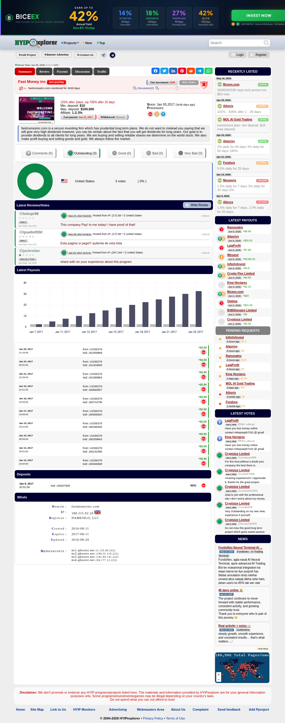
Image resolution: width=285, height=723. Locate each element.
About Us (178, 709)
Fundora (229, 162)
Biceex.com (231, 84)
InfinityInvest (236, 264)
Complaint (201, 709)
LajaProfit (234, 245)
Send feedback (229, 709)
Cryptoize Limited (239, 319)
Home (20, 709)
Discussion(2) (146, 88)
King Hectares (237, 282)
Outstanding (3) (81, 153)
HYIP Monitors (84, 709)
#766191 (205, 216)
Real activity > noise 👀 (235, 625)
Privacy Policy (153, 718)
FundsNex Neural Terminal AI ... (240, 547)
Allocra (228, 202)
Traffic (101, 71)
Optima (232, 301)
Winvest (233, 255)
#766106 (205, 234)
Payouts (62, 71)
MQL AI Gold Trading (237, 119)
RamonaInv (235, 227)
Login (240, 54)
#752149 (205, 253)
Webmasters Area (150, 709)
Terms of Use (175, 718)
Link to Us (58, 709)
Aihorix (228, 106)
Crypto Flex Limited (241, 273)
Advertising (118, 709)
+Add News (263, 649)
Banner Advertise (58, 54)
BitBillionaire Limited (242, 310)
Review (44, 71)
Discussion (82, 71)
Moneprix (229, 180)
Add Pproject (259, 709)
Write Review (199, 205)
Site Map (37, 709)
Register (261, 54)
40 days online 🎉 (231, 590)
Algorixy (229, 141)
